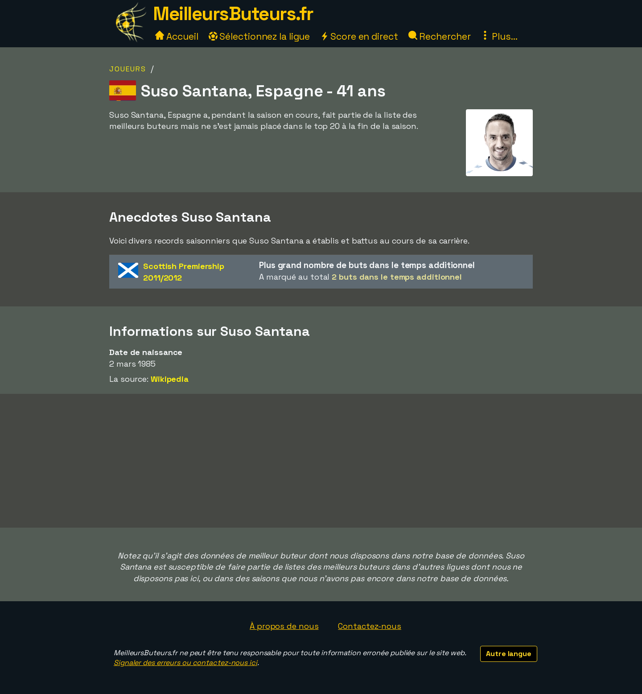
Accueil (176, 36)
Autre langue (508, 653)
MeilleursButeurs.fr (233, 13)
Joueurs (127, 69)
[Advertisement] (321, 460)
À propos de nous (284, 626)
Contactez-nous (369, 626)
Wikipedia (170, 379)
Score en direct (359, 36)
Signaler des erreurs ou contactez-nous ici (185, 662)
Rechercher (439, 36)
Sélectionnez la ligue (259, 36)
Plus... (499, 36)
